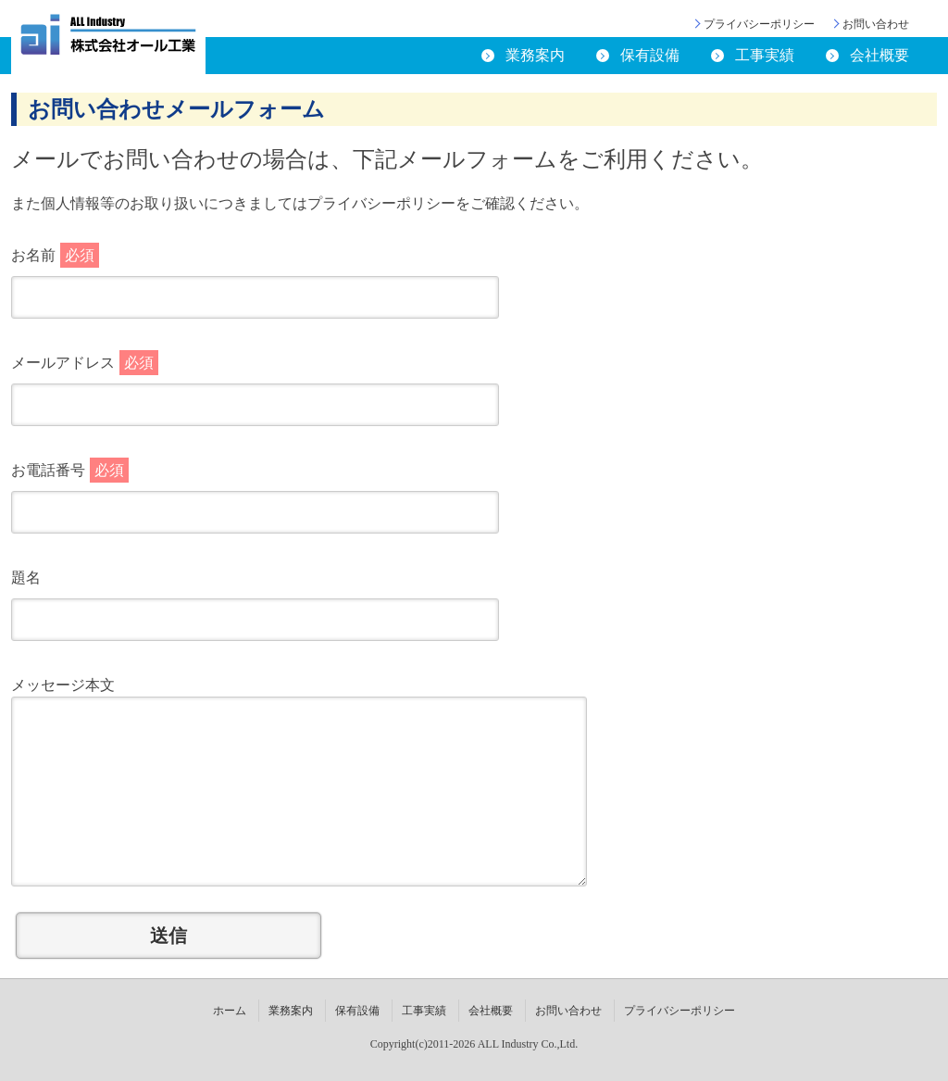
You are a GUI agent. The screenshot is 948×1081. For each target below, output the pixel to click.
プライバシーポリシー (759, 24)
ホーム (229, 1010)
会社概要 (879, 55)
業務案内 (535, 55)
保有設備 (650, 55)
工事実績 (764, 55)
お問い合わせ (875, 24)
